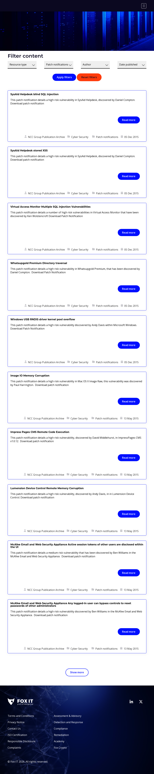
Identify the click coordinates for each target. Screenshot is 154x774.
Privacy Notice (16, 722)
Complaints (14, 747)
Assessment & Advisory (67, 716)
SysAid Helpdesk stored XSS (29, 150)
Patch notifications (107, 137)
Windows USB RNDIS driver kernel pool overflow (42, 319)
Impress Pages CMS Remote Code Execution (39, 432)
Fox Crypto (60, 747)
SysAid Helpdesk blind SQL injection (34, 94)
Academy (59, 741)
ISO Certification (17, 735)
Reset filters (89, 77)
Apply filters (64, 77)
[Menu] (143, 5)
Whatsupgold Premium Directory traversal (38, 263)
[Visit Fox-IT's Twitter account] (141, 701)
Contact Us (14, 728)
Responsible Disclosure (21, 741)
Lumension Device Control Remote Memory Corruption (47, 488)
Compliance (61, 728)
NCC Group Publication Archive (46, 137)
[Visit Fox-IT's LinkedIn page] (131, 701)
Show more (77, 672)
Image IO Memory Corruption (29, 375)
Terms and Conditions (21, 716)
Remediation (61, 735)
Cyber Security (79, 137)
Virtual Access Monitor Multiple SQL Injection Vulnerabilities (50, 206)
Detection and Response (68, 722)
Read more (128, 120)
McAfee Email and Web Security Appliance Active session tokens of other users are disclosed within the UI (76, 546)
